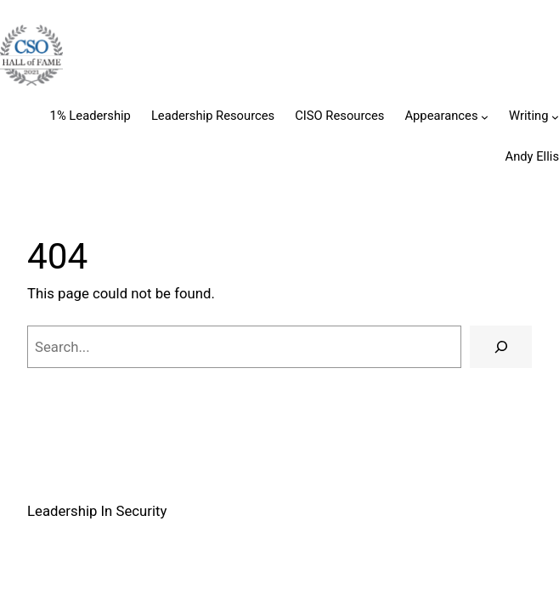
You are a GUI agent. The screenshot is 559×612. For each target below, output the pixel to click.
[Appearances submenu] (484, 117)
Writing (528, 115)
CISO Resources (339, 115)
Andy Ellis (532, 156)
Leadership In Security (97, 510)
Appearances (440, 115)
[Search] (501, 347)
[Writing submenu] (555, 117)
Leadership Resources (212, 115)
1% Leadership (90, 115)
